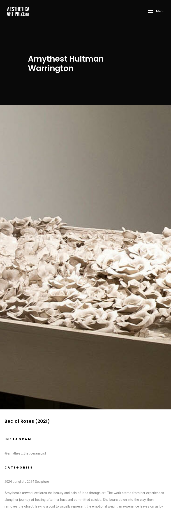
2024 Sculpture (38, 482)
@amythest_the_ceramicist (25, 453)
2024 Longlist (14, 482)
